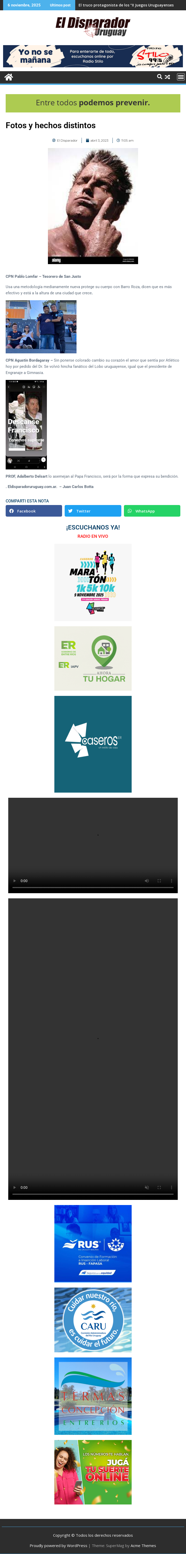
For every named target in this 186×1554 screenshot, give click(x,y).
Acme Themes (143, 1545)
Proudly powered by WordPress (58, 1545)
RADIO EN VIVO (93, 536)
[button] (34, 511)
